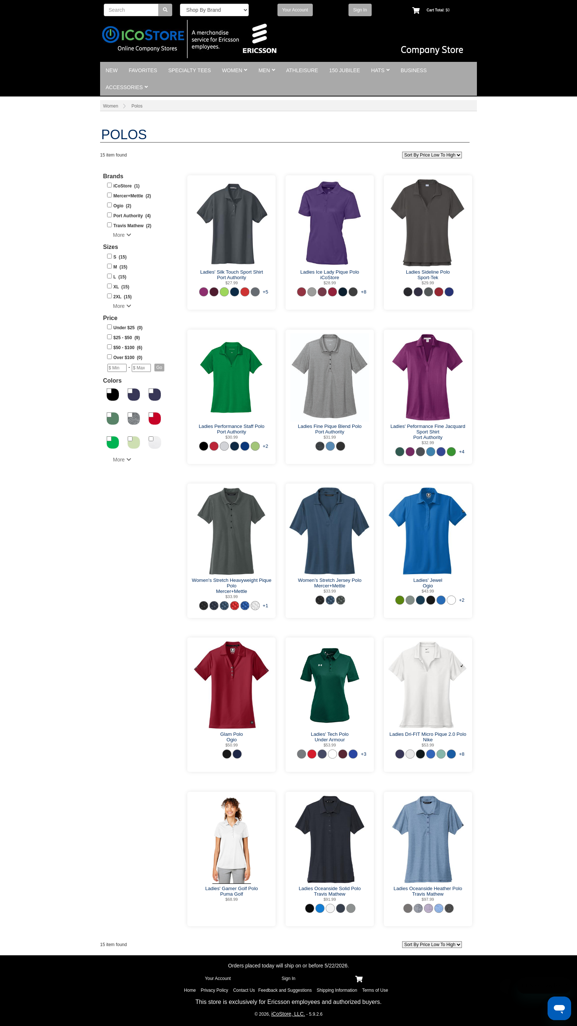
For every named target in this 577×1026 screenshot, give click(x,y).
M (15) (120, 267)
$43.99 (428, 591)
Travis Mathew (329, 894)
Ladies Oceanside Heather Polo (428, 888)
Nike (427, 739)
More (122, 235)
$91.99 (329, 899)
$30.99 (232, 437)
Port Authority (231, 277)
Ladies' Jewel (427, 580)
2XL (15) (122, 296)
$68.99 (232, 899)
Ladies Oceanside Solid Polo (330, 888)
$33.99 (232, 596)
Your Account (295, 10)
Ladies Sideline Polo (428, 272)
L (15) (119, 277)
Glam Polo (231, 734)
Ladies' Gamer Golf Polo (231, 888)
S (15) (120, 257)
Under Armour (330, 739)
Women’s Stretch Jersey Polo (330, 580)
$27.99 (232, 283)
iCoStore (329, 277)
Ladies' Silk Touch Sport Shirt (231, 272)
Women (234, 70)
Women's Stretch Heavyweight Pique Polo (231, 582)
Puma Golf (231, 894)
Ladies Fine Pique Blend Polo (329, 426)
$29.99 (428, 283)
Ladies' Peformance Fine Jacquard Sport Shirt (427, 429)
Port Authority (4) (132, 215)
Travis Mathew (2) (132, 225)
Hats (380, 70)
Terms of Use (375, 990)
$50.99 (232, 745)
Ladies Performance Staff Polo (232, 426)
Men (266, 70)
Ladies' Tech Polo (330, 734)
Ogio (428, 585)
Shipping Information (336, 990)
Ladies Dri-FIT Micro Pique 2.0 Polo (427, 734)
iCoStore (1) (126, 186)
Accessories (127, 87)
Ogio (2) (122, 205)
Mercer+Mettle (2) (132, 195)
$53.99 (329, 745)
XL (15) (121, 286)
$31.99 (329, 437)
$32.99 (428, 442)
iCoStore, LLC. (288, 1014)
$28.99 (329, 283)
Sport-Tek (427, 277)
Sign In (360, 10)
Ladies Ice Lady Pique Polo (329, 272)
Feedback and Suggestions (285, 990)
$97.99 (428, 899)
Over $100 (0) (127, 357)
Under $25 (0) (127, 327)
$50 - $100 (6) (127, 347)
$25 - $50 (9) (126, 337)
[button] (159, 367)
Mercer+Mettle (231, 591)
